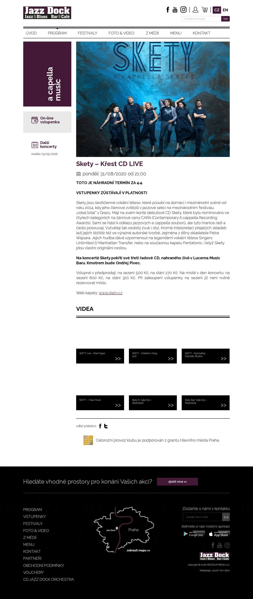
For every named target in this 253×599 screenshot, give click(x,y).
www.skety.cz (110, 292)
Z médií (152, 33)
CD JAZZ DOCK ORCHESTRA (48, 579)
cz (216, 10)
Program (57, 33)
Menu (176, 33)
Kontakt (201, 33)
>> (226, 517)
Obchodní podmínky (43, 565)
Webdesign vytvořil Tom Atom (215, 570)
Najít (225, 18)
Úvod (31, 33)
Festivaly (87, 33)
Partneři (32, 558)
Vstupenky (34, 516)
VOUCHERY (33, 572)
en (225, 10)
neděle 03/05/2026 (44, 154)
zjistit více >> (177, 481)
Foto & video (121, 33)
